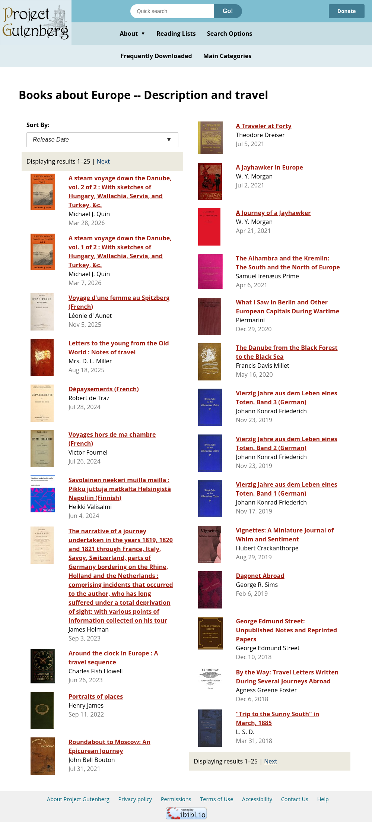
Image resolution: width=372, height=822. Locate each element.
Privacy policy (135, 799)
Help (323, 799)
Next (103, 161)
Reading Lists (176, 33)
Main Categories (227, 56)
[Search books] (172, 11)
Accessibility (257, 799)
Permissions (176, 799)
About (132, 33)
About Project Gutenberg (78, 799)
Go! (228, 11)
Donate (346, 11)
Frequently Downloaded (156, 56)
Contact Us (294, 799)
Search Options (229, 33)
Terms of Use (216, 799)
